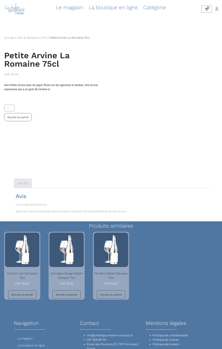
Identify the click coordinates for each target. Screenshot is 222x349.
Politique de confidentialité (170, 314)
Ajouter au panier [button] (22, 274)
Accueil (9, 37)
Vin (44, 37)
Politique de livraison (166, 323)
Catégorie (154, 7)
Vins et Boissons (28, 37)
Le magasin (69, 7)
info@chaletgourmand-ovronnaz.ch (110, 314)
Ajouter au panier (18, 117)
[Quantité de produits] (9, 108)
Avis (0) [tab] (23, 162)
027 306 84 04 (96, 319)
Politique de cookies (166, 319)
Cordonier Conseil (123, 342)
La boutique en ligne (113, 7)
